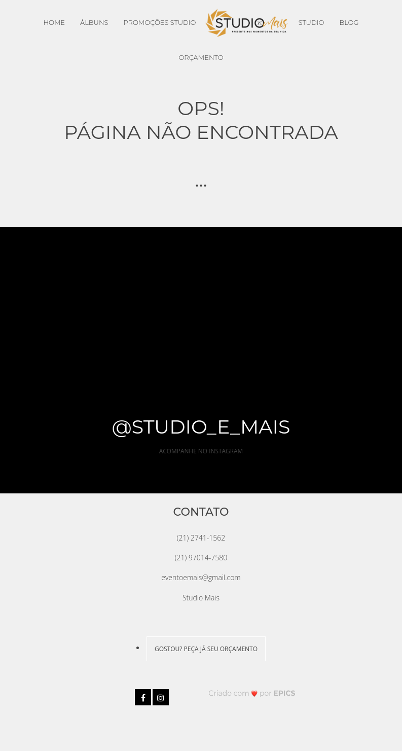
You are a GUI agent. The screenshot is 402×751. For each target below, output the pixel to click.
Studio (311, 22)
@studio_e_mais (201, 427)
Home (54, 22)
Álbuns (94, 22)
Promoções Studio (159, 22)
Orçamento (200, 57)
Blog (348, 22)
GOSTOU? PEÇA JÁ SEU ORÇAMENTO (206, 649)
